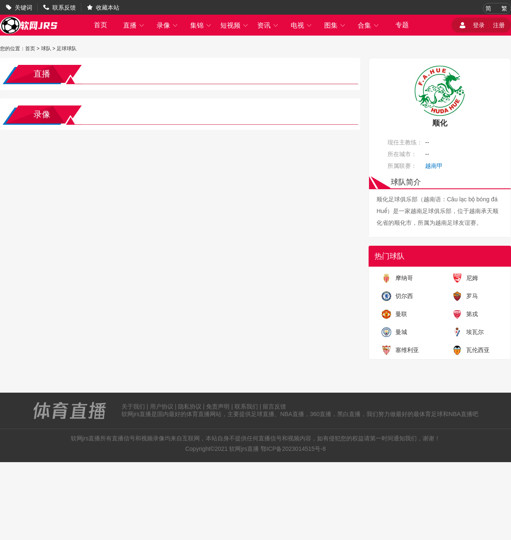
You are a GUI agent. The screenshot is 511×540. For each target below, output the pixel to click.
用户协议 (161, 406)
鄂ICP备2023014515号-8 (293, 448)
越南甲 (434, 165)
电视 (301, 25)
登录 (479, 25)
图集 (335, 25)
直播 (134, 25)
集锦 (201, 25)
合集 (368, 25)
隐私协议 (189, 406)
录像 (167, 25)
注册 (499, 25)
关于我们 (133, 406)
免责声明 (218, 406)
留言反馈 (274, 406)
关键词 (23, 7)
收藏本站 (107, 7)
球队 (46, 48)
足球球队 (67, 48)
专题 (402, 24)
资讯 (268, 25)
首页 (100, 24)
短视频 (234, 25)
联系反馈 (64, 7)
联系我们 (246, 406)
